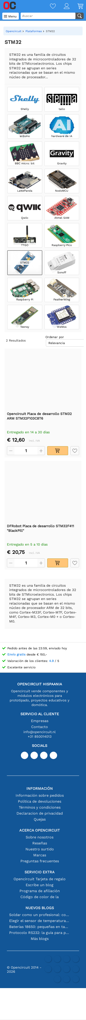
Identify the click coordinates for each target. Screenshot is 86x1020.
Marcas (39, 855)
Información (39, 788)
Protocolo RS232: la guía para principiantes (39, 932)
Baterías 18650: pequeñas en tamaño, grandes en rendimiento (39, 927)
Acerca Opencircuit (39, 830)
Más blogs (40, 938)
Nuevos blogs (39, 908)
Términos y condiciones (40, 807)
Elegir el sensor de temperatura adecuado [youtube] (39, 921)
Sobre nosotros (39, 837)
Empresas (39, 721)
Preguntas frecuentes (39, 861)
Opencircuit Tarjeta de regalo (40, 879)
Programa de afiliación (39, 891)
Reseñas (39, 843)
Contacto (39, 727)
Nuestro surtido (39, 849)
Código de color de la (39, 897)
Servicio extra (40, 872)
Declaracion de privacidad (40, 813)
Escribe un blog (39, 885)
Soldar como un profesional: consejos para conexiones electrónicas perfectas (39, 915)
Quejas (40, 819)
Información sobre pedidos (40, 795)
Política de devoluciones (39, 801)
